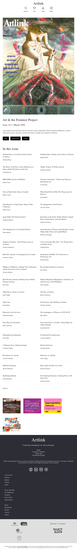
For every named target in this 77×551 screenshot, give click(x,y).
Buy (6, 138)
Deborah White (45, 381)
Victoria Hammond (8, 247)
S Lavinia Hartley (8, 348)
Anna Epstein (7, 232)
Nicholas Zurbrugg (45, 235)
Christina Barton (7, 272)
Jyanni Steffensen (8, 368)
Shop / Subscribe (10, 490)
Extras (6, 485)
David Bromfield (45, 348)
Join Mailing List (9, 492)
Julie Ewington (44, 285)
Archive (7, 480)
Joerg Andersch (45, 328)
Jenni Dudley (6, 295)
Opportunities (9, 500)
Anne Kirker (43, 270)
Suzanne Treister (8, 257)
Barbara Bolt (44, 157)
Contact (7, 512)
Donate (7, 510)
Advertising (8, 507)
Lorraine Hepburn (45, 338)
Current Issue (8, 475)
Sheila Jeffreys (7, 160)
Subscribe (15, 138)
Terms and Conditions (23, 546)
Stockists (7, 495)
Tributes (7, 482)
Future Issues (8, 497)
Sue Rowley (43, 185)
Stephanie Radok (45, 222)
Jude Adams (44, 197)
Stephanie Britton (45, 170)
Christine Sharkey (45, 305)
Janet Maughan (7, 379)
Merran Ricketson (45, 295)
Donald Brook (7, 172)
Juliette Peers (7, 182)
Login (26, 138)
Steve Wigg (43, 358)
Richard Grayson (45, 368)
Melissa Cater (7, 195)
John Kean (6, 285)
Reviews (7, 477)
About (6, 505)
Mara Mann (43, 315)
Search (7, 515)
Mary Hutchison (7, 325)
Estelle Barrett (44, 247)
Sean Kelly (6, 338)
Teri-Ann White (44, 207)
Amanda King (44, 260)
